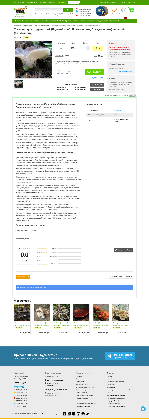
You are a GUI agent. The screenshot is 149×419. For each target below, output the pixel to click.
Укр (134, 2)
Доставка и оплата (26, 2)
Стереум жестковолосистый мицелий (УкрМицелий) (120, 325)
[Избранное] (114, 11)
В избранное (59, 74)
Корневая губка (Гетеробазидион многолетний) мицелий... (41, 325)
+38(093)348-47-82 (21, 401)
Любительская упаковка (83, 390)
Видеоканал (111, 387)
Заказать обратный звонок (109, 2)
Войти (123, 2)
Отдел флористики (53, 373)
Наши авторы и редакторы (115, 381)
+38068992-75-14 (84, 13)
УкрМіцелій (117, 110)
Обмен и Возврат (81, 392)
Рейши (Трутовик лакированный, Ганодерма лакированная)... (100, 325)
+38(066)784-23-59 (52, 383)
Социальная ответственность (116, 406)
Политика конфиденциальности (86, 403)
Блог (108, 392)
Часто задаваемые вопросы (116, 398)
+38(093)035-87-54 (21, 392)
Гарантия (16, 2)
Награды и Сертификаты (115, 401)
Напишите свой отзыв (123, 250)
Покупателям (80, 381)
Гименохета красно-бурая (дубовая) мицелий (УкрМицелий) (22, 325)
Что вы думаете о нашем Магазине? (118, 390)
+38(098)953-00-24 (52, 396)
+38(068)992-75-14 (21, 395)
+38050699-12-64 (84, 9)
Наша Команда (112, 379)
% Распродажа (61, 2)
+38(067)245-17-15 (21, 403)
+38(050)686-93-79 (21, 390)
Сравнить (69, 74)
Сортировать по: (117, 276)
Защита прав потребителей (84, 395)
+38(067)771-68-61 (21, 406)
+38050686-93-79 (84, 15)
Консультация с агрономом (56, 390)
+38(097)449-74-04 (52, 386)
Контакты (79, 376)
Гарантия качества (82, 398)
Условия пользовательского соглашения (88, 401)
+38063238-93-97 (84, 11)
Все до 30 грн (73, 2)
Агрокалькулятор (49, 2)
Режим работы (20, 373)
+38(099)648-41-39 (52, 393)
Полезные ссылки (83, 373)
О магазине (111, 373)
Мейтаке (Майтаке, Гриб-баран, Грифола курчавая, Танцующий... (61, 325)
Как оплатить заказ (82, 384)
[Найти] (68, 10)
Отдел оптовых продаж (54, 380)
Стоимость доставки (125, 71)
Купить (97, 71)
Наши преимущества (113, 403)
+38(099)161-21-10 (21, 398)
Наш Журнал (38, 2)
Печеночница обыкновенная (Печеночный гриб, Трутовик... (81, 325)
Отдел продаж (20, 383)
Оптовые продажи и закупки (85, 387)
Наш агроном (111, 384)
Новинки (109, 376)
